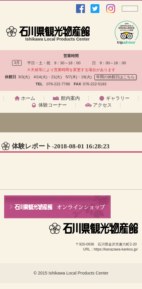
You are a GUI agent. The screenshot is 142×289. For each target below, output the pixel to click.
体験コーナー (52, 105)
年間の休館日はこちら (115, 77)
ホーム (28, 98)
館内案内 (70, 98)
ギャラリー (118, 98)
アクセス (102, 105)
